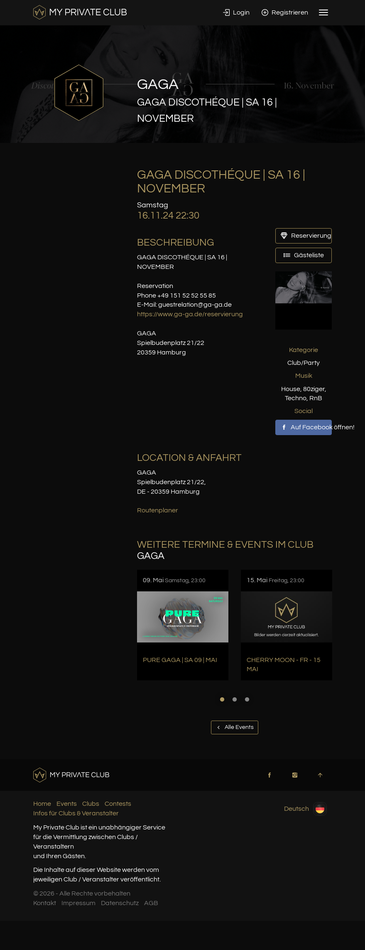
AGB (151, 903)
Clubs (90, 803)
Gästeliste (304, 255)
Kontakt (44, 903)
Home (42, 803)
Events (66, 803)
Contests (118, 803)
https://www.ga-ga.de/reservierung (190, 314)
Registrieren (285, 12)
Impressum (78, 903)
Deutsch (305, 809)
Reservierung (306, 235)
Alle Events (235, 727)
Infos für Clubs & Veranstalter (76, 813)
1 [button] (222, 699)
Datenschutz (120, 903)
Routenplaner (157, 510)
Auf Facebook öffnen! (306, 427)
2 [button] (234, 699)
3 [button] (247, 699)
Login (236, 12)
